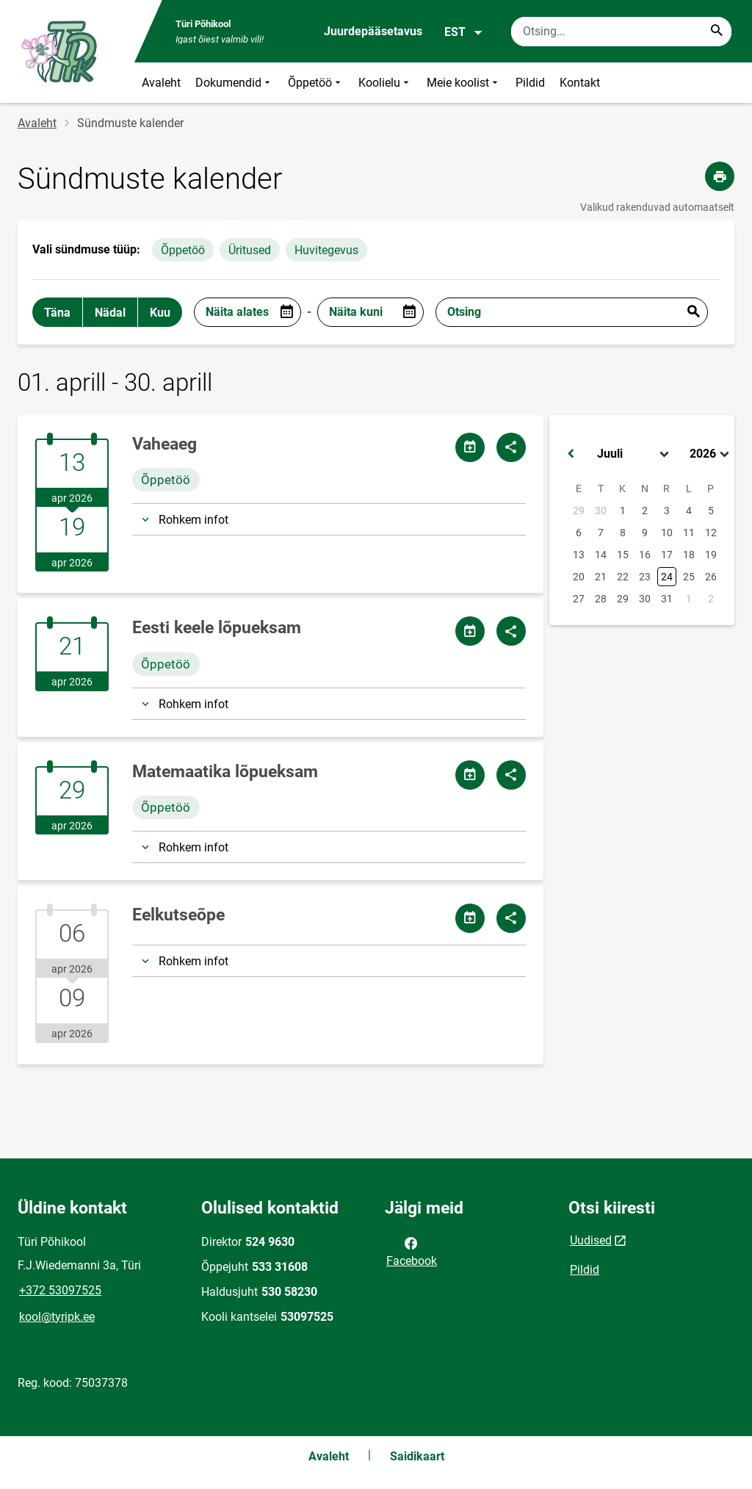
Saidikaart (417, 1456)
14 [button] (601, 554)
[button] (570, 454)
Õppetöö (316, 83)
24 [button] (667, 577)
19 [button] (711, 554)
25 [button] (689, 577)
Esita (693, 312)
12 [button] (711, 532)
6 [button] (579, 532)
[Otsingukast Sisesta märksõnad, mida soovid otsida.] (621, 31)
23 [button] (645, 577)
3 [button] (667, 510)
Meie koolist (464, 83)
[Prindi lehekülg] (719, 176)
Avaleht (161, 83)
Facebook (411, 1251)
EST (463, 32)
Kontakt (580, 83)
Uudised (591, 1240)
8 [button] (623, 532)
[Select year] (711, 454)
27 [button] (579, 599)
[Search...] (716, 31)
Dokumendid (234, 83)
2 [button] (645, 510)
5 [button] (711, 510)
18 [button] (689, 554)
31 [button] (667, 599)
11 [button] (689, 532)
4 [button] (689, 510)
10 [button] (667, 532)
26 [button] (711, 577)
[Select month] (634, 454)
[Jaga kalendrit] (470, 447)
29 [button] (579, 510)
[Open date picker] (286, 312)
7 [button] (601, 532)
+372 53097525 (60, 1290)
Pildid (530, 83)
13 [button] (579, 554)
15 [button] (623, 554)
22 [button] (623, 577)
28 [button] (601, 599)
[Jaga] (511, 447)
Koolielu (385, 83)
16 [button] (645, 554)
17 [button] (667, 554)
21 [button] (601, 577)
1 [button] (623, 510)
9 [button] (645, 532)
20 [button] (579, 577)
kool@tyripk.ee (57, 1317)
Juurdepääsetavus (373, 31)
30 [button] (601, 510)
